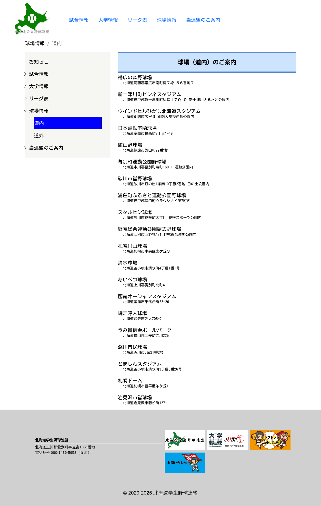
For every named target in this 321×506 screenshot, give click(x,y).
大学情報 (108, 19)
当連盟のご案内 (203, 19)
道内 (39, 123)
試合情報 (79, 19)
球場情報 (166, 19)
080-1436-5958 (63, 452)
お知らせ (39, 61)
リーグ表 (137, 19)
